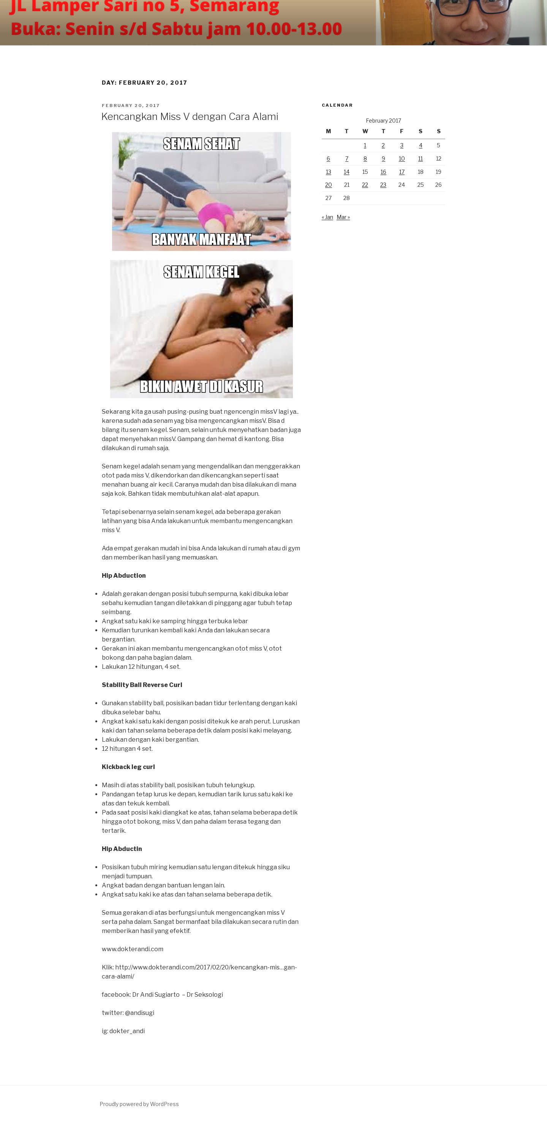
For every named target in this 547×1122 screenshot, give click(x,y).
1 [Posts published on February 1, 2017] (365, 145)
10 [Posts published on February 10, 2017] (402, 158)
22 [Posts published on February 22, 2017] (365, 184)
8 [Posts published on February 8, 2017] (365, 158)
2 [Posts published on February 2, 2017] (383, 145)
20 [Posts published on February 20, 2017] (328, 184)
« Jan (327, 217)
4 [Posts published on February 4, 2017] (420, 145)
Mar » (343, 217)
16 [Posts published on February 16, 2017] (383, 172)
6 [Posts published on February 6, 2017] (328, 158)
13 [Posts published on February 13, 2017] (328, 172)
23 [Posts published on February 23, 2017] (383, 184)
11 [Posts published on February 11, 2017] (420, 158)
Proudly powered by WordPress (139, 1104)
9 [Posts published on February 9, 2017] (383, 158)
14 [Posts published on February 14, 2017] (346, 172)
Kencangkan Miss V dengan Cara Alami (189, 116)
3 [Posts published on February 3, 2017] (401, 145)
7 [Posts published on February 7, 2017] (346, 158)
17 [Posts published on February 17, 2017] (402, 172)
